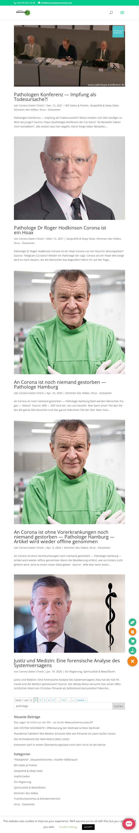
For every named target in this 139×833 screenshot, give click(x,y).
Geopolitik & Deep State (104, 105)
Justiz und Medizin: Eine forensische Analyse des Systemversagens (67, 663)
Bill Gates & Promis (77, 105)
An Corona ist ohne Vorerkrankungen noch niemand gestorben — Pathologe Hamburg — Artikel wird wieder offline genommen (64, 537)
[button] (132, 661)
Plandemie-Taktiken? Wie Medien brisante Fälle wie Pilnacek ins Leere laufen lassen (65, 733)
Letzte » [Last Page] (81, 700)
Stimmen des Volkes (26, 109)
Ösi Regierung (73, 671)
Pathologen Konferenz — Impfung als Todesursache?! (55, 96)
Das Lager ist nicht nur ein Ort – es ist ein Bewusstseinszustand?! (53, 722)
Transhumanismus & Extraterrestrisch (37, 798)
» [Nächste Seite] (73, 700)
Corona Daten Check (31, 105)
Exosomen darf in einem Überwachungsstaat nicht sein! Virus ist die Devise (60, 744)
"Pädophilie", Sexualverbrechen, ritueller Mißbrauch (46, 759)
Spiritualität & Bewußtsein (99, 671)
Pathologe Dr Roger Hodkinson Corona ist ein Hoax (60, 230)
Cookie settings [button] (68, 827)
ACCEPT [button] (88, 827)
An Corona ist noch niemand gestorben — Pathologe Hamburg (60, 384)
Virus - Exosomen (50, 109)
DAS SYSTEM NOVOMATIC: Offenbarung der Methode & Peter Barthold (56, 728)
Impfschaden (22, 776)
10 (63, 700)
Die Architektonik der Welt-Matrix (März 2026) (41, 739)
